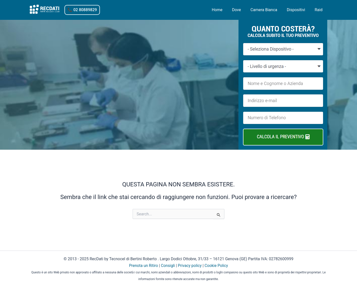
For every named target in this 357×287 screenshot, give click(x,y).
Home (224, 9)
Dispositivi (298, 9)
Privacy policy (190, 265)
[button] (82, 10)
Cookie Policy (217, 265)
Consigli (168, 265)
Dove (242, 9)
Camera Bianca (268, 9)
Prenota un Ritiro (143, 265)
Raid (319, 9)
